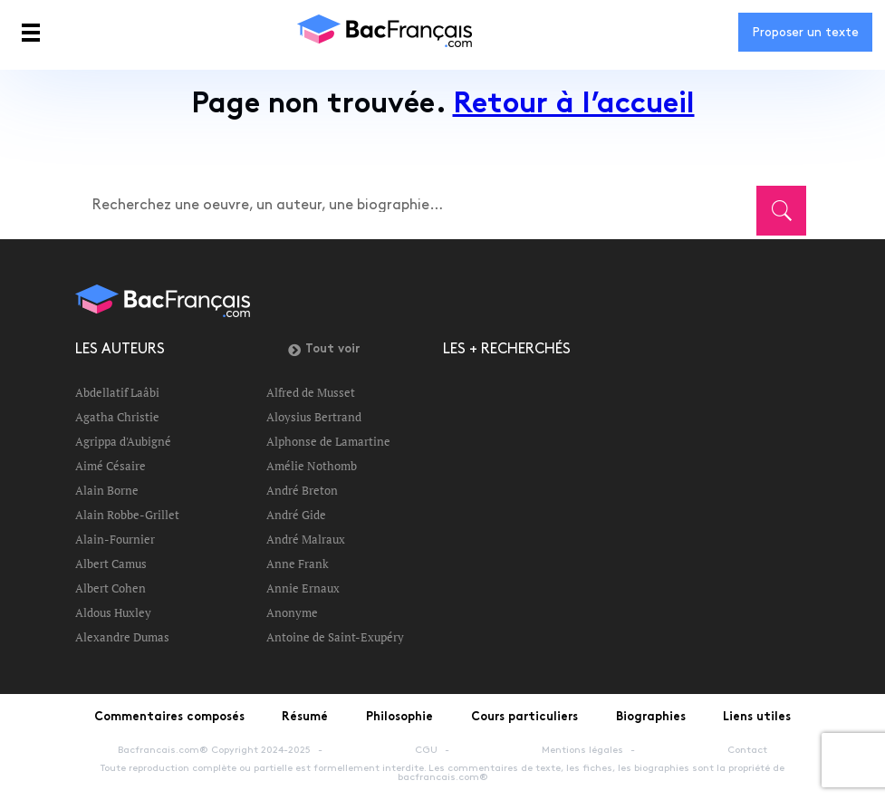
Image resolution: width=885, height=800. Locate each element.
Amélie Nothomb (311, 466)
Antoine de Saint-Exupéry (335, 637)
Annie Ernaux (303, 588)
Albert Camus (111, 563)
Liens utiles (757, 717)
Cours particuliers (524, 717)
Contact (747, 750)
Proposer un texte (805, 32)
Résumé (305, 717)
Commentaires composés (169, 717)
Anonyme (292, 612)
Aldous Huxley (113, 612)
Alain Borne (107, 490)
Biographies (651, 717)
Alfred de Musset (310, 392)
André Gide (296, 514)
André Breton (302, 490)
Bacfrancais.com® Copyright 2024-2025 (214, 750)
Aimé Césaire (110, 466)
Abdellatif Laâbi (117, 392)
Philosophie (399, 717)
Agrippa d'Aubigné (123, 441)
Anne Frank (297, 563)
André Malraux (305, 539)
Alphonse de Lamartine (328, 441)
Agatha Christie (117, 417)
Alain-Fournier (115, 539)
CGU (426, 750)
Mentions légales (582, 750)
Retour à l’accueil (574, 106)
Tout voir (324, 349)
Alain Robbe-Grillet (127, 514)
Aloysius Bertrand (313, 417)
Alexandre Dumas (122, 637)
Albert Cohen (110, 588)
